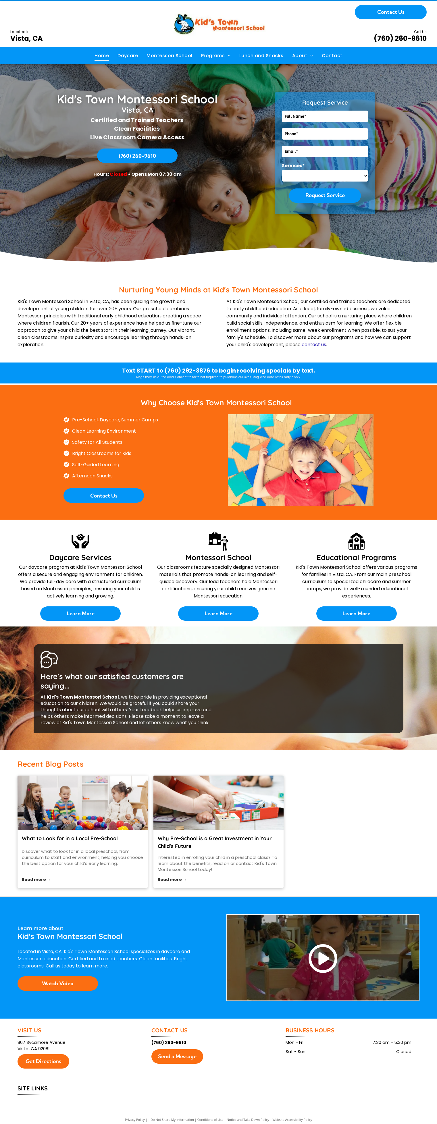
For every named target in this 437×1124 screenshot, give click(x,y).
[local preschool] (83, 803)
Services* (293, 165)
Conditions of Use (210, 1119)
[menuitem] (101, 56)
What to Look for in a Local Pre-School (70, 838)
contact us (314, 344)
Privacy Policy (135, 1119)
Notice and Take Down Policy (248, 1119)
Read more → (36, 879)
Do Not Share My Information (172, 1119)
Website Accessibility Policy (292, 1119)
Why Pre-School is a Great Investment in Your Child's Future (215, 842)
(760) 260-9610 (400, 38)
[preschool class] (218, 803)
